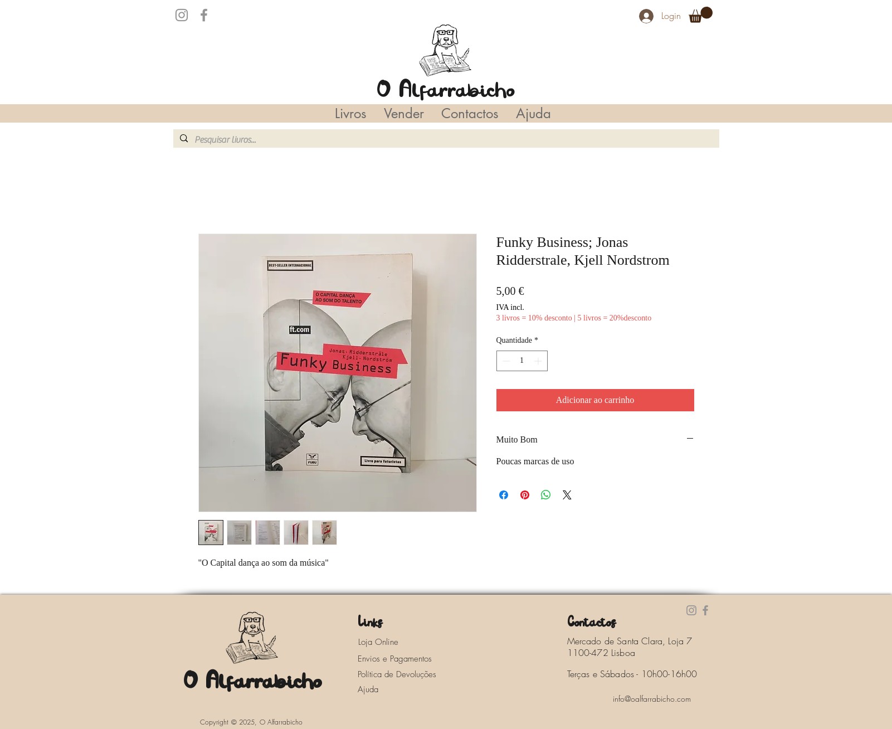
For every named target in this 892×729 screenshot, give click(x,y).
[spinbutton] (522, 361)
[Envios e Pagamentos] (405, 659)
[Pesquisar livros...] (445, 139)
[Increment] (539, 361)
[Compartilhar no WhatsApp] (546, 495)
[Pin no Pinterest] (525, 495)
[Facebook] (204, 15)
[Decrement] (505, 361)
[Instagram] (181, 15)
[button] (701, 15)
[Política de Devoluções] (405, 674)
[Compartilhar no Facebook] (503, 495)
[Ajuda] (371, 689)
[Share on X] (567, 495)
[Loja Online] (390, 642)
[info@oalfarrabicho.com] (652, 698)
